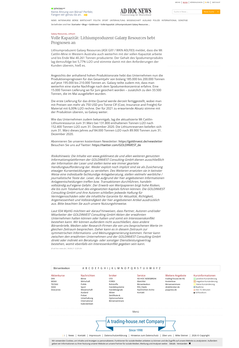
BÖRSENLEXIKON (196, 2)
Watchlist (141, 281)
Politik (83, 284)
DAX (53, 278)
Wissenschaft (87, 289)
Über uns (167, 335)
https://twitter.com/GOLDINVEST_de (116, 145)
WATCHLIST (216, 2)
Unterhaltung (87, 298)
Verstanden (182, 343)
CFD (111, 278)
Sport (83, 287)
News (71, 335)
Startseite (75, 24)
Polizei (84, 295)
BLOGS (185, 2)
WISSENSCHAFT (134, 20)
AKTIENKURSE (64, 20)
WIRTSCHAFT (86, 20)
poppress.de (171, 289)
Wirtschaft (85, 281)
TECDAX (54, 284)
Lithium (71, 34)
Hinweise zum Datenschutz (145, 335)
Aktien (112, 292)
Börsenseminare (116, 300)
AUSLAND (147, 20)
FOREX (112, 281)
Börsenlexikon (62, 268)
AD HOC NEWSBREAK (146, 278)
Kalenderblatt (87, 303)
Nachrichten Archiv (145, 289)
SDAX (53, 287)
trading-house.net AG (175, 278)
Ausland (84, 292)
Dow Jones (56, 289)
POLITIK (97, 20)
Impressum (95, 335)
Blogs (84, 24)
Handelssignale (116, 289)
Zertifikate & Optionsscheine (116, 296)
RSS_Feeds (142, 287)
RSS (207, 2)
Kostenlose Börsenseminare (172, 282)
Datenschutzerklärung (115, 335)
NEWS (54, 20)
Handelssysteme (116, 287)
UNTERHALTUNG (117, 20)
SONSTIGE (183, 20)
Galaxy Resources (59, 34)
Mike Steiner (181, 335)
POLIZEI (156, 20)
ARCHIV (177, 2)
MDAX (54, 281)
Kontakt (140, 292)
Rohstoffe (113, 284)
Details (172, 343)
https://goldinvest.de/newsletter (140, 141)
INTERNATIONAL (169, 20)
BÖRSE (75, 20)
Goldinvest (94, 24)
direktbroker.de (172, 287)
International (87, 300)
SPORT (105, 20)
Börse (83, 278)
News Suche (209, 11)
